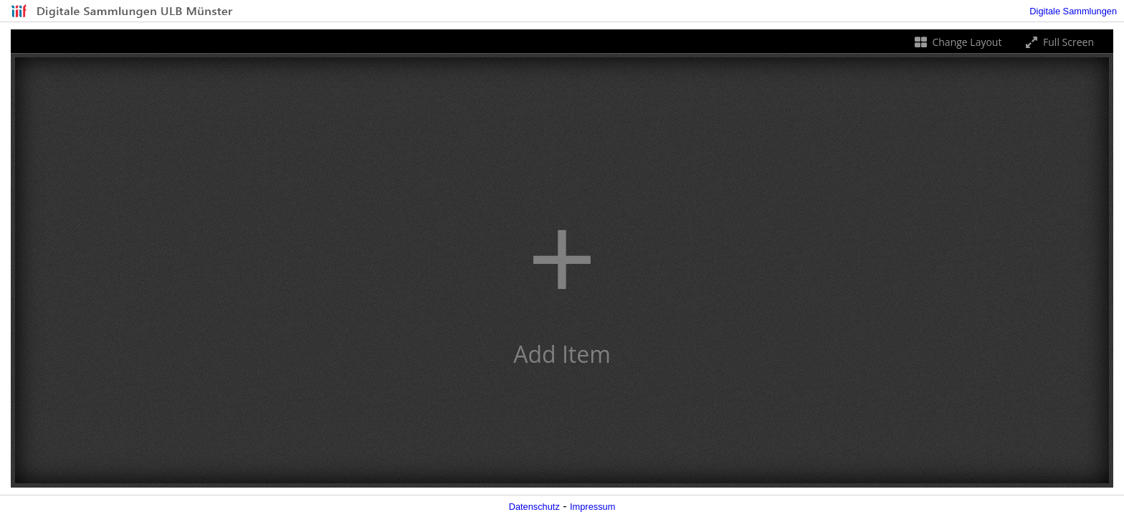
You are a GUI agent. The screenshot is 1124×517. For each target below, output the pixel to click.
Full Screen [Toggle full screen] (1058, 42)
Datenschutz (534, 506)
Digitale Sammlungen (1073, 11)
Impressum (592, 506)
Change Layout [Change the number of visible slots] (957, 42)
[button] (562, 270)
